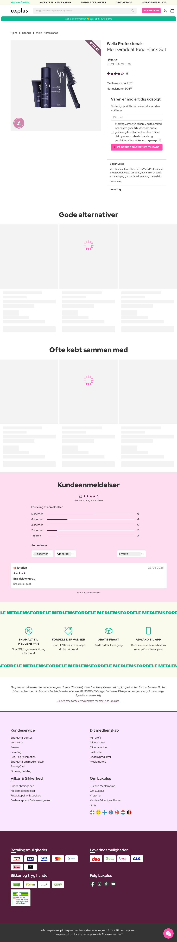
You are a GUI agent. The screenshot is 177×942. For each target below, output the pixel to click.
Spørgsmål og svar (21, 737)
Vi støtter (95, 795)
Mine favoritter (99, 747)
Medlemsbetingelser (23, 791)
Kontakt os (17, 742)
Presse (15, 747)
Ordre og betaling (21, 771)
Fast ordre (96, 752)
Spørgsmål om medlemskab (27, 761)
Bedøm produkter (100, 757)
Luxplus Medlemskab (102, 786)
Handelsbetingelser (22, 786)
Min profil (95, 737)
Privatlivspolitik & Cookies (26, 795)
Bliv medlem (151, 10)
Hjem (14, 33)
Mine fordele (97, 742)
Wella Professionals (47, 33)
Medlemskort (98, 761)
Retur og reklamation (23, 757)
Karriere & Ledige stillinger (105, 800)
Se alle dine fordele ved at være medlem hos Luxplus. (89, 701)
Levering (16, 752)
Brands (26, 33)
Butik (93, 805)
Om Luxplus (97, 791)
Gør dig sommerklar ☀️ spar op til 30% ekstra (88, 18)
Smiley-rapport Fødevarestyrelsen (31, 800)
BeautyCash (18, 766)
